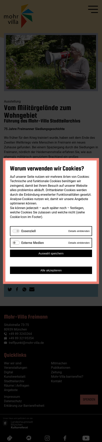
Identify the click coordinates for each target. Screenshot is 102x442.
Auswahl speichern (51, 253)
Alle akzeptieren (51, 270)
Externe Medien (32, 243)
